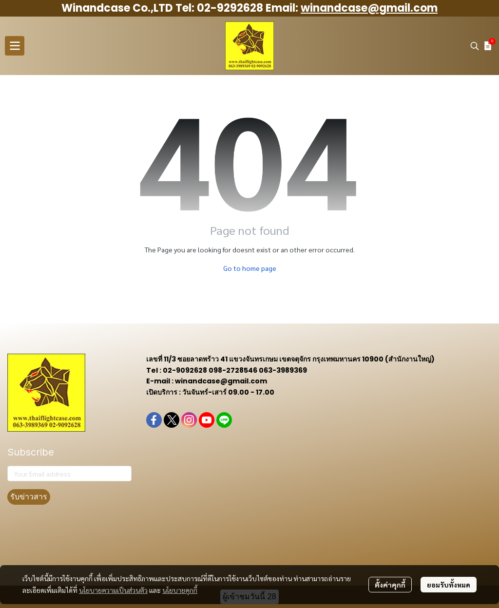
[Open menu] (14, 46)
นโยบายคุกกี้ (179, 590)
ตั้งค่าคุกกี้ (390, 584)
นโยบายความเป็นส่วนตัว (113, 590)
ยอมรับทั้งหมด (448, 584)
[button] (474, 46)
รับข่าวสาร (28, 496)
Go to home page (249, 268)
